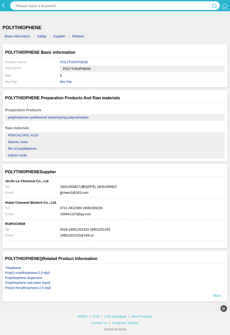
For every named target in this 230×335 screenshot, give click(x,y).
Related (78, 36)
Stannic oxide (18, 142)
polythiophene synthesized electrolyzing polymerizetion (48, 117)
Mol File (66, 82)
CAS (96, 316)
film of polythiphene (22, 148)
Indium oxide (17, 155)
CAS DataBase (115, 316)
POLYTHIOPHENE (74, 62)
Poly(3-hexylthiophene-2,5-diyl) (28, 288)
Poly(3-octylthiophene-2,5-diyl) (27, 273)
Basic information (17, 36)
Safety (41, 36)
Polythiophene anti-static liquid (27, 283)
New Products (141, 316)
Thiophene (13, 268)
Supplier (59, 36)
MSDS (83, 316)
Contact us (99, 323)
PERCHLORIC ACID (23, 135)
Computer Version (125, 323)
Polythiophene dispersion (23, 278)
